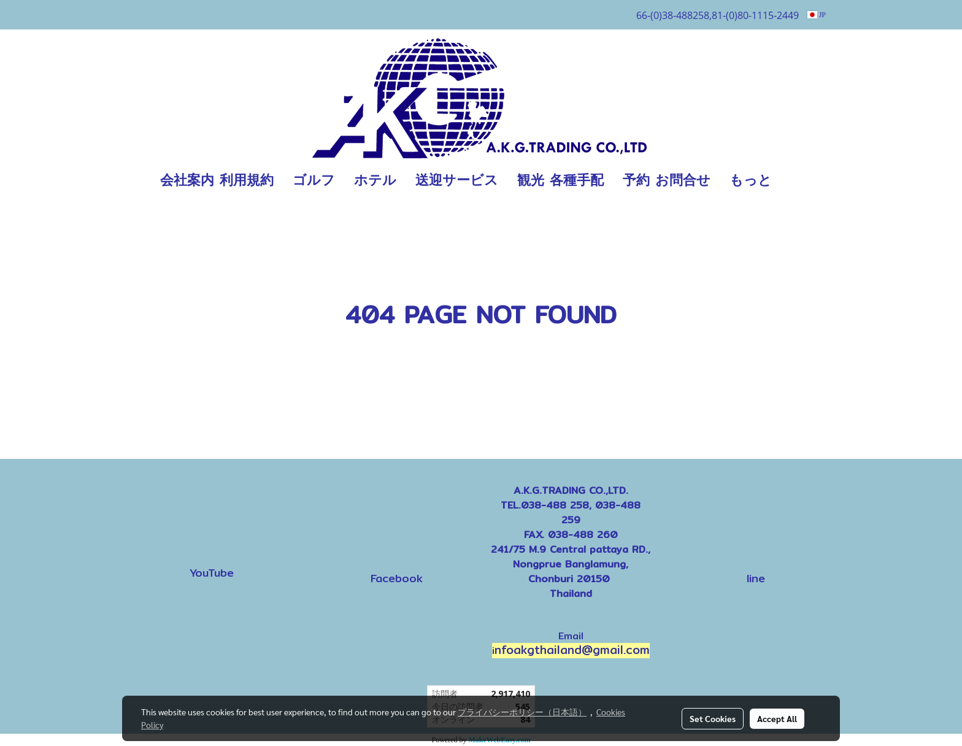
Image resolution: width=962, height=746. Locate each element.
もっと (750, 179)
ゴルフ (314, 179)
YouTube (212, 573)
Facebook (397, 578)
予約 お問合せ (666, 179)
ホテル (375, 179)
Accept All (777, 718)
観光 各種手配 (560, 179)
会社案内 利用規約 (217, 179)
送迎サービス (456, 179)
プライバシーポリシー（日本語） (522, 711)
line (756, 578)
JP (816, 14)
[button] (799, 180)
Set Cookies (713, 718)
